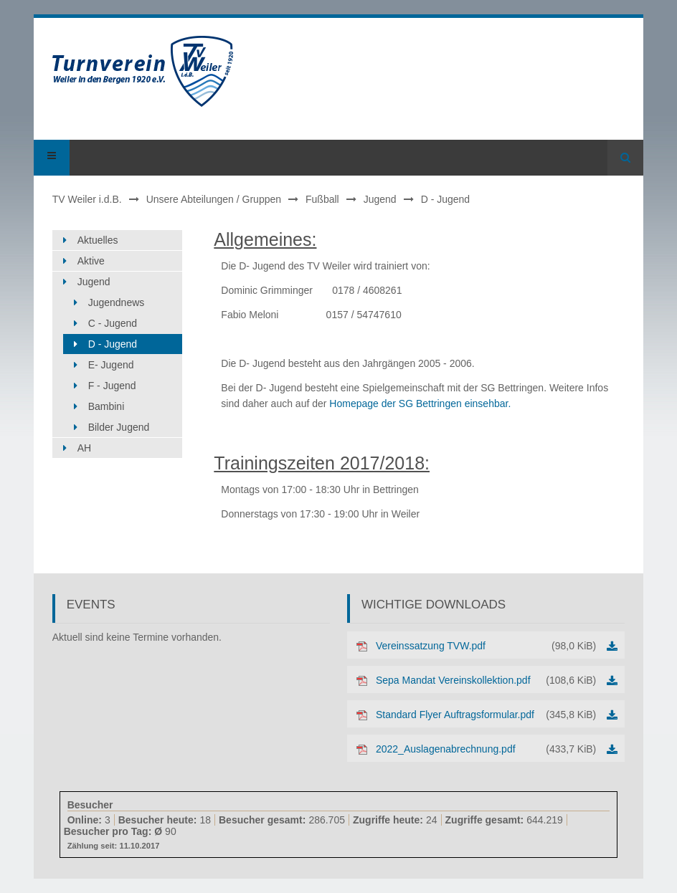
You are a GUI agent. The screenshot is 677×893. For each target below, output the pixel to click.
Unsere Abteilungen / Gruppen (213, 199)
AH (84, 448)
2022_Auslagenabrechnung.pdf (486, 749)
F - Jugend (112, 385)
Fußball (322, 199)
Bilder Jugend (119, 427)
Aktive (91, 261)
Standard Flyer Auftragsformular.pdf (486, 714)
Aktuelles (97, 240)
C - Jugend (112, 323)
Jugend (380, 199)
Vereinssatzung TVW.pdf (486, 645)
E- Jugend (111, 365)
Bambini (106, 406)
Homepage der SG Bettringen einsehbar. (420, 403)
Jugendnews (116, 302)
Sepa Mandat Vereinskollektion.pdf (486, 680)
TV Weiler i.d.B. (87, 199)
